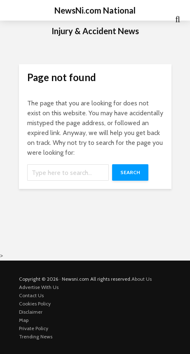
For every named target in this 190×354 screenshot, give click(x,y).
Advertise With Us (39, 287)
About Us (141, 279)
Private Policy (33, 328)
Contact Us (31, 295)
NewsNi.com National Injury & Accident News (95, 20)
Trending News (35, 336)
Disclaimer (30, 312)
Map (23, 320)
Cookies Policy (35, 303)
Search (130, 172)
